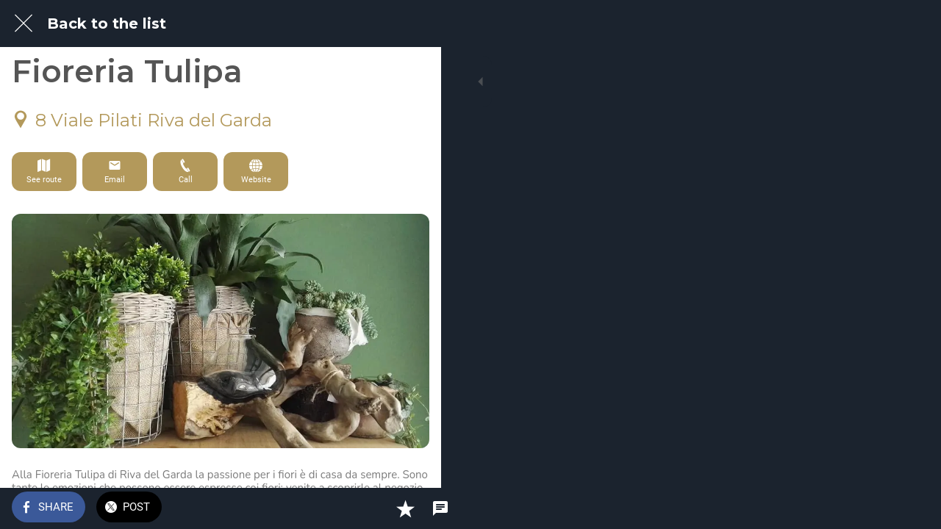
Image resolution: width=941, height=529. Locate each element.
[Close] (23, 23)
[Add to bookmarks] (376, 508)
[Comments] (411, 508)
